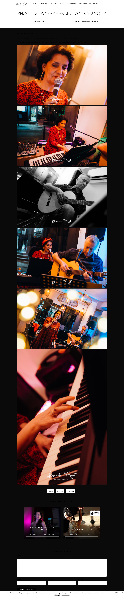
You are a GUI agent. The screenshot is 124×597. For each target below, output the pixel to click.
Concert (77, 21)
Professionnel (86, 21)
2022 (51, 491)
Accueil (35, 3)
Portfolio (53, 3)
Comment (20, 556)
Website (81, 580)
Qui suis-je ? (43, 3)
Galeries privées (71, 3)
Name (19, 580)
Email (50, 580)
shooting (71, 491)
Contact (95, 3)
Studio (53, 534)
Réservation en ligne (85, 3)
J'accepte (57, 595)
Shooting (95, 21)
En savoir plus (66, 595)
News (89, 534)
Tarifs (61, 3)
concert (60, 491)
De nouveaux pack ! (81, 530)
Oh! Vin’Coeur (50, 38)
